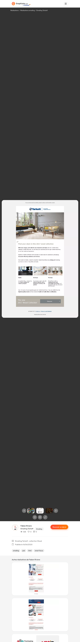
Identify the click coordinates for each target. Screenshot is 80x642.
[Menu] (65, 3)
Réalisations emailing (27, 10)
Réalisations (14, 10)
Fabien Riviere (26, 526)
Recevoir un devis (59, 527)
